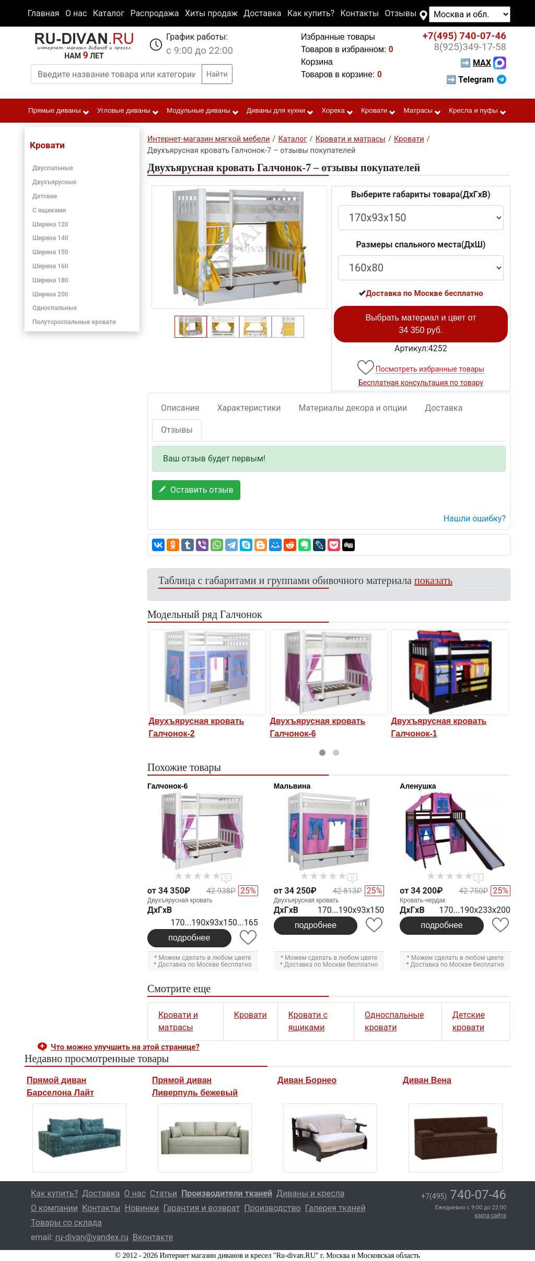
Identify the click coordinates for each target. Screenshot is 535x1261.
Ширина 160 (50, 266)
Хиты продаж (211, 13)
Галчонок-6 (167, 786)
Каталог (108, 13)
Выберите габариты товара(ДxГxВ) (421, 194)
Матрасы (423, 111)
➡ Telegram (476, 80)
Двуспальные (52, 168)
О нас (76, 13)
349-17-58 (470, 47)
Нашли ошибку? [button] (475, 519)
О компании (54, 1208)
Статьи (163, 1193)
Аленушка (418, 786)
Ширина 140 (50, 238)
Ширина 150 (50, 252)
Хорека (337, 111)
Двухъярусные (54, 182)
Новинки (142, 1208)
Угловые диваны (128, 111)
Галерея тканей (335, 1208)
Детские (44, 196)
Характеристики (249, 408)
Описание (180, 408)
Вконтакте (153, 1237)
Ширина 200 (50, 294)
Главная (44, 13)
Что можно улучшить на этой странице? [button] (125, 1047)
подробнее (189, 937)
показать (433, 580)
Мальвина (292, 786)
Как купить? (310, 13)
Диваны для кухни (280, 111)
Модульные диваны (203, 111)
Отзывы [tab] (177, 430)
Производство (272, 1208)
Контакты (360, 13)
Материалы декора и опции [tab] (353, 408)
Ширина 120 (50, 224)
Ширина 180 (50, 280)
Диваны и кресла (310, 1193)
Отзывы (401, 13)
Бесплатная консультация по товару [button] (420, 382)
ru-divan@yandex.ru (92, 1237)
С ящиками (49, 210)
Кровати (378, 111)
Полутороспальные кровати (74, 322)
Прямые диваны (58, 111)
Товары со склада (66, 1223)
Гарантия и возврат (202, 1208)
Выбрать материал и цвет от (420, 324)
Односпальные (54, 308)
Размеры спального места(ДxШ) (420, 244)
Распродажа (154, 13)
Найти (217, 74)
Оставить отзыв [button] (196, 490)
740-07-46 (464, 36)
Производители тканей (226, 1193)
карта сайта (490, 1215)
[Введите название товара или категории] (116, 74)
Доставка (262, 13)
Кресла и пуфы (478, 111)
